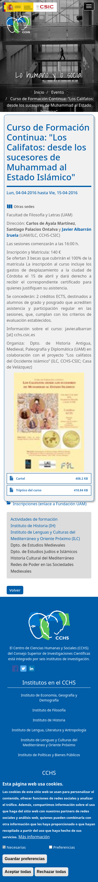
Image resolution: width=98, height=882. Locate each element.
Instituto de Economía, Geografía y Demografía (49, 697)
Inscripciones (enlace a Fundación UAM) (50, 504)
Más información (33, 840)
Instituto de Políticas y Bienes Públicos (49, 754)
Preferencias (64, 851)
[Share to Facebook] (15, 669)
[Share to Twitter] (23, 669)
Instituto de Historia (49, 720)
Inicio (39, 92)
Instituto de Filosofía (49, 710)
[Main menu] (88, 6)
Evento (57, 92)
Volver (15, 590)
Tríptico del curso (29, 490)
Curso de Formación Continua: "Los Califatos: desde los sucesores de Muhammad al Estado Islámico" (50, 105)
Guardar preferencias (25, 863)
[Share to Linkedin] (31, 669)
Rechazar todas (51, 876)
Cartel (20, 478)
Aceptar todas (18, 876)
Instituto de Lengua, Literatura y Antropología (49, 730)
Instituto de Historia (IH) (33, 525)
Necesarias (16, 851)
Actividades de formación (34, 519)
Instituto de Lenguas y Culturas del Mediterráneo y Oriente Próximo (49, 742)
